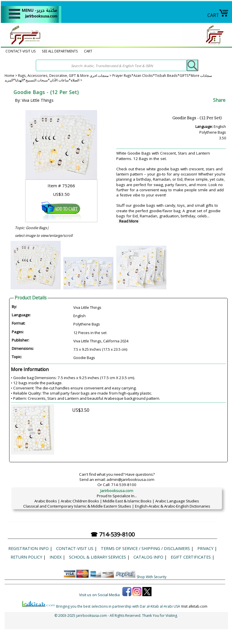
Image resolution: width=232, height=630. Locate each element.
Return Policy (26, 557)
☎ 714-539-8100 (113, 534)
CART (218, 15)
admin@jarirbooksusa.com (130, 479)
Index (56, 557)
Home (9, 75)
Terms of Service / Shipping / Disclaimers (145, 548)
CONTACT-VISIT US (20, 51)
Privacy (205, 548)
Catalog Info (148, 557)
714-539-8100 (123, 484)
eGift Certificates (191, 557)
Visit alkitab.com (194, 606)
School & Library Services (97, 557)
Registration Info (28, 548)
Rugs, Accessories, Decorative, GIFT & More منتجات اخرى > (65, 75)
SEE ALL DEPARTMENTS (60, 51)
